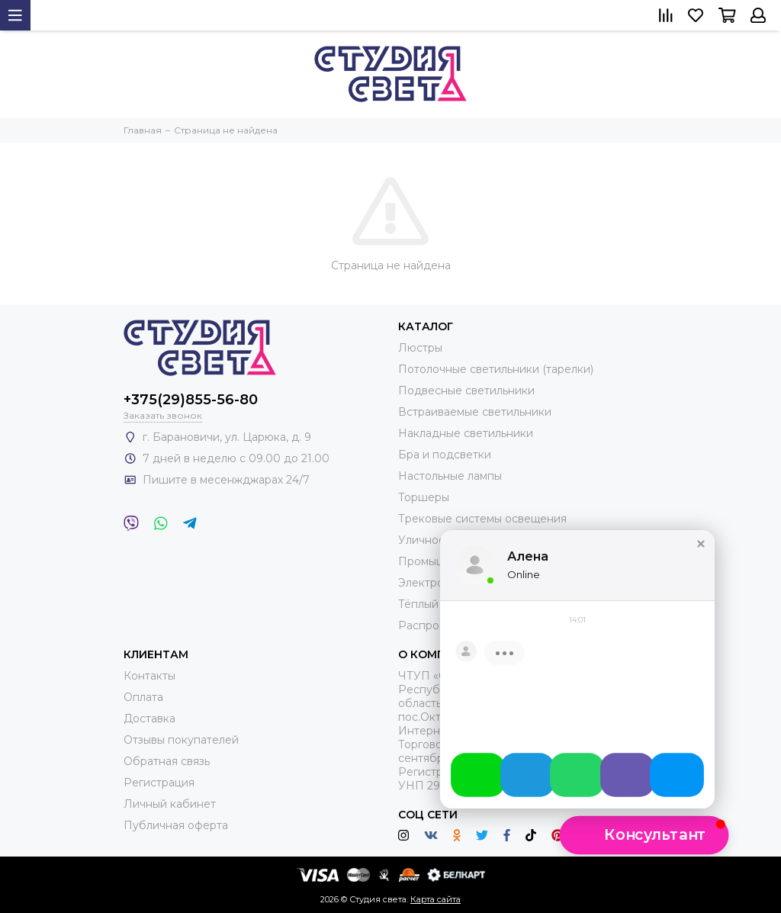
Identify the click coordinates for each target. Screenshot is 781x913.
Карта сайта (435, 899)
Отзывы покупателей (181, 740)
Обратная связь (167, 761)
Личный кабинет (170, 804)
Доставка (149, 718)
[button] (701, 556)
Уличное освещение (454, 540)
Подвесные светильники (466, 390)
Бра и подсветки (444, 454)
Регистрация (159, 782)
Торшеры (423, 497)
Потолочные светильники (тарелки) (495, 369)
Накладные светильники (465, 433)
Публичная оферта (176, 825)
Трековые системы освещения (482, 519)
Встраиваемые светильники (474, 412)
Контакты (149, 676)
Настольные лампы (450, 476)
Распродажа (433, 625)
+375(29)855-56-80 (191, 399)
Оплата (143, 697)
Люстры (420, 348)
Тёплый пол (429, 604)
